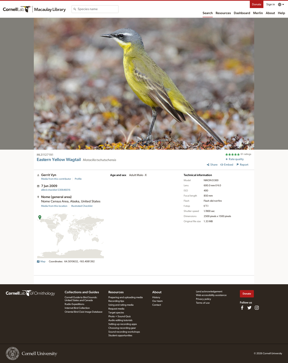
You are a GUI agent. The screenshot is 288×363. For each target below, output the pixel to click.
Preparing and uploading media (125, 297)
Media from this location (54, 206)
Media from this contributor (56, 179)
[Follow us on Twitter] (249, 307)
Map (41, 261)
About (270, 13)
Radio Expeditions (74, 304)
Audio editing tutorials (120, 320)
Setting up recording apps (122, 324)
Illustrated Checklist (81, 206)
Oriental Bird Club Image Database (83, 312)
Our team (157, 301)
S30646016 (55, 190)
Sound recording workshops (124, 332)
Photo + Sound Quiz (119, 316)
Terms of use (203, 303)
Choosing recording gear (122, 328)
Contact (156, 305)
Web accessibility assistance (211, 295)
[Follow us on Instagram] (257, 307)
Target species (116, 312)
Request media (116, 309)
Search (208, 13)
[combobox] (98, 9)
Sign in (270, 4)
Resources (223, 13)
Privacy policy (203, 299)
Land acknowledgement (209, 291)
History (156, 297)
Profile (78, 179)
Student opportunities (120, 335)
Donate (256, 4)
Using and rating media (121, 305)
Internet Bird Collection (77, 308)
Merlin (258, 13)
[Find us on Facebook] (242, 307)
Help (281, 13)
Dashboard (242, 13)
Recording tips (116, 301)
